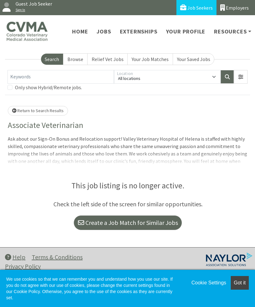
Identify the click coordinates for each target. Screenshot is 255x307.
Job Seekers (196, 7)
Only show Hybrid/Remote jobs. (48, 87)
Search (52, 59)
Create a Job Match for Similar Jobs (128, 222)
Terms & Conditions (57, 257)
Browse (75, 59)
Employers (234, 7)
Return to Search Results (38, 110)
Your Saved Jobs (193, 59)
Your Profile (186, 31)
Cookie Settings (208, 282)
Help (15, 257)
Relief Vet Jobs (108, 59)
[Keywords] (60, 77)
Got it (240, 282)
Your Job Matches (150, 59)
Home (80, 31)
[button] (241, 77)
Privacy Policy (23, 266)
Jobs (104, 31)
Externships (138, 31)
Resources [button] (230, 31)
